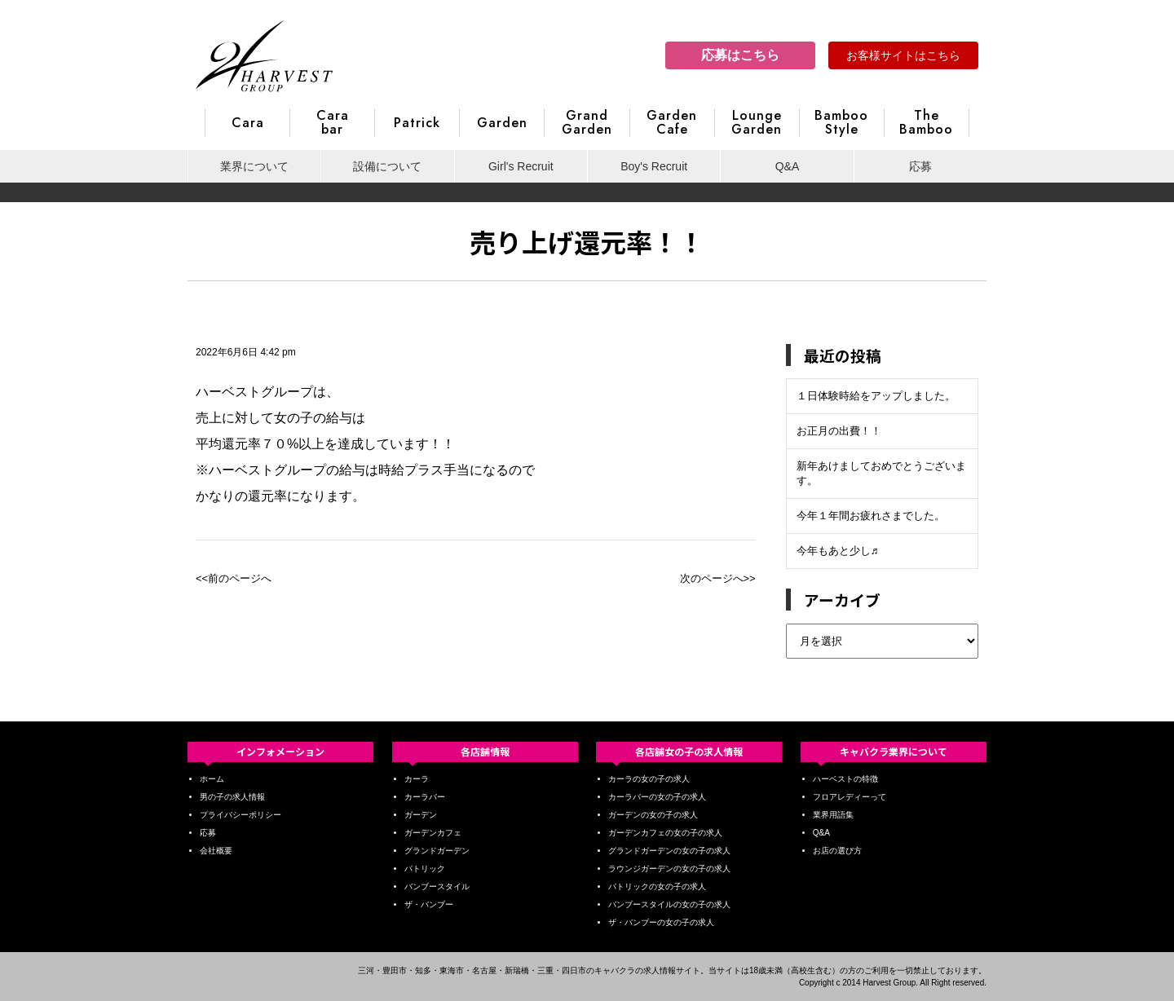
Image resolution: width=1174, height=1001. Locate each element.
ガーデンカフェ (432, 832)
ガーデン (420, 814)
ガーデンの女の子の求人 (653, 814)
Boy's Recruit (653, 166)
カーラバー (424, 796)
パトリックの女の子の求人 (657, 886)
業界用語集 (833, 814)
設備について (387, 166)
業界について (254, 166)
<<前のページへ (233, 578)
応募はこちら (740, 55)
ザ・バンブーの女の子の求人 (661, 922)
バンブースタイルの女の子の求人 (669, 904)
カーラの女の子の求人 (649, 778)
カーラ (416, 778)
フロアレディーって (849, 796)
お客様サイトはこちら (903, 55)
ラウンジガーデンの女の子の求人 (669, 868)
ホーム (212, 778)
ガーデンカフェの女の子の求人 (665, 832)
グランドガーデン (437, 850)
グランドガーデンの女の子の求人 (669, 850)
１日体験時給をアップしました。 (876, 396)
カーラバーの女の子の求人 (657, 796)
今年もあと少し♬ (838, 551)
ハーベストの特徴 (845, 778)
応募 (920, 166)
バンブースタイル (437, 886)
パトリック (424, 868)
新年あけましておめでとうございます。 (881, 473)
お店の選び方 (837, 850)
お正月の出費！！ (839, 431)
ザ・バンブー (428, 904)
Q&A (787, 166)
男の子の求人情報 (232, 796)
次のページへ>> (718, 578)
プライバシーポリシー (240, 814)
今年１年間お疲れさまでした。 (871, 515)
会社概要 (216, 850)
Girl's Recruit (521, 166)
